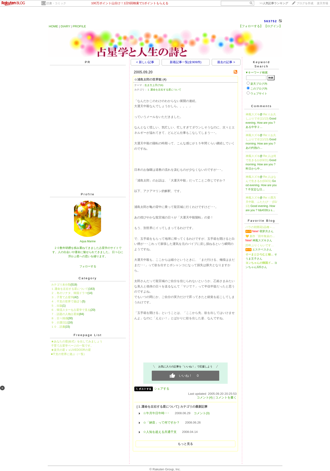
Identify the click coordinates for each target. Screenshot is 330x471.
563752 (270, 21)
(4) (164, 79)
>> (274, 3)
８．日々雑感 (59, 318)
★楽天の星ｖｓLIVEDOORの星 (71, 349)
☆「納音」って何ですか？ (161, 422)
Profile (88, 194)
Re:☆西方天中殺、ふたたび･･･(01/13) (261, 202)
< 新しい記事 (145, 62)
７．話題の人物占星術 (65, 314)
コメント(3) (202, 413)
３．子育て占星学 (62, 297)
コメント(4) (205, 397)
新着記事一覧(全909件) (185, 62)
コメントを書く (226, 397)
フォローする (87, 266)
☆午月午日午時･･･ (156, 413)
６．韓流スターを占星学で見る (70, 310)
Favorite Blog (261, 220)
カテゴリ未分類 (61, 284)
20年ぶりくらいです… (259, 245)
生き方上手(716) (154, 85)
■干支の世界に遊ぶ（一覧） (68, 354)
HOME (53, 26)
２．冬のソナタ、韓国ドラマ (69, 293)
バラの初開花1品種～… (260, 227)
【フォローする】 (251, 26)
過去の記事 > (226, 62)
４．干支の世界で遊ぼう (66, 301)
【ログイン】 (273, 26)
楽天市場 (322, 3)
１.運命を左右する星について (69, 288)
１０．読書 (58, 326)
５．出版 (56, 305)
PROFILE (79, 26)
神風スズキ (253, 114)
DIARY (65, 26)
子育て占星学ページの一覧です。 (72, 345)
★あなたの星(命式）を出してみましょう (77, 341)
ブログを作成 (305, 3)
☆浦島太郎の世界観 (148, 79)
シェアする (161, 388)
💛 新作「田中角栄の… (260, 236)
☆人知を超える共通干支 (160, 432)
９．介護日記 (59, 322)
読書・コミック (56, 3)
